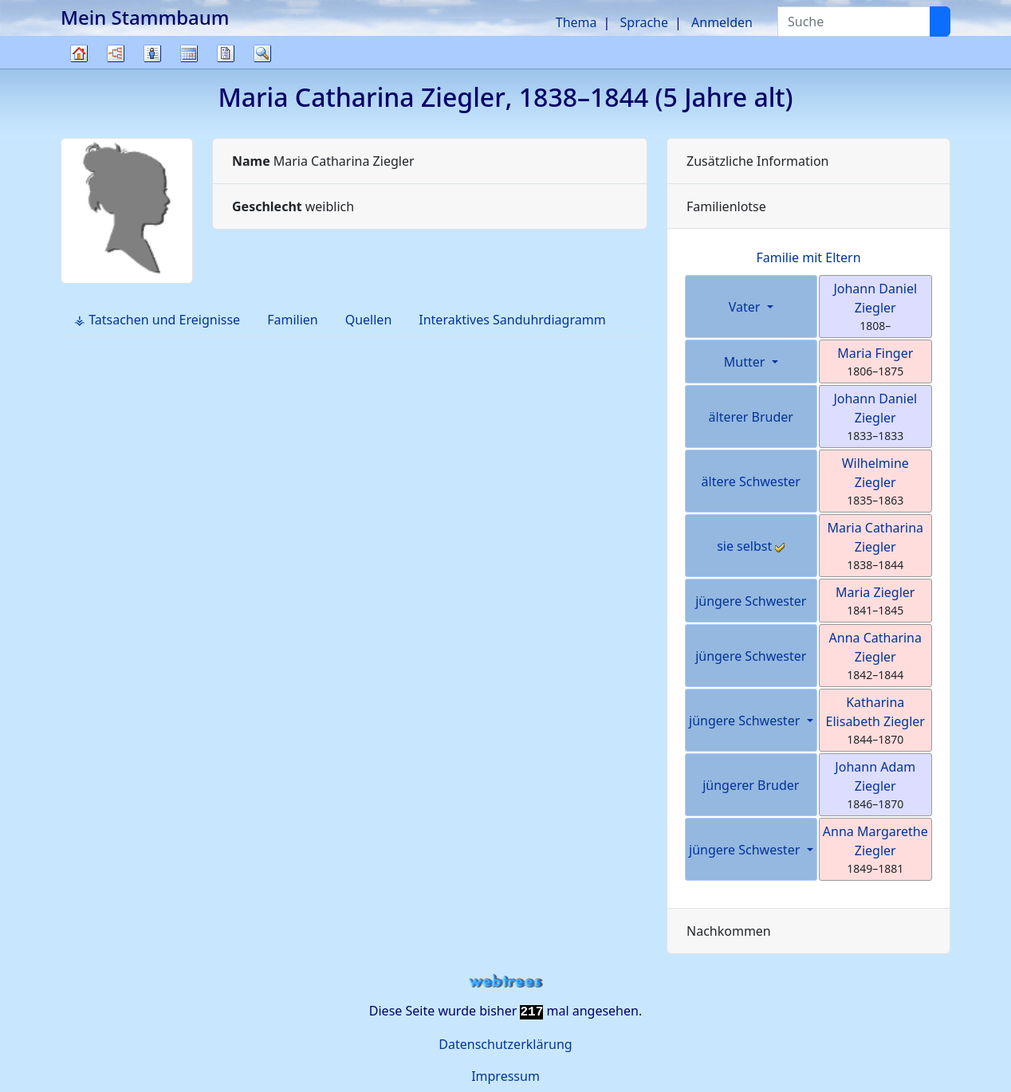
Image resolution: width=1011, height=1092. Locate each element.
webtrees (505, 981)
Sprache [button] (644, 22)
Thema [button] (576, 22)
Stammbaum (79, 68)
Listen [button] (152, 53)
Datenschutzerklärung (505, 1044)
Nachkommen (728, 931)
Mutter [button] (746, 362)
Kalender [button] (189, 53)
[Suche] (940, 21)
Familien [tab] (292, 319)
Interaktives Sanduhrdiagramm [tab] (512, 319)
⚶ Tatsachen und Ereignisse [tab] (157, 319)
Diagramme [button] (115, 53)
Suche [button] (262, 53)
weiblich (293, 206)
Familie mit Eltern (808, 257)
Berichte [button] (225, 53)
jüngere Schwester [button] (746, 720)
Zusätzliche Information (757, 161)
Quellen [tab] (368, 319)
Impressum (505, 1076)
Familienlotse (726, 206)
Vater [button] (746, 307)
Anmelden (722, 22)
